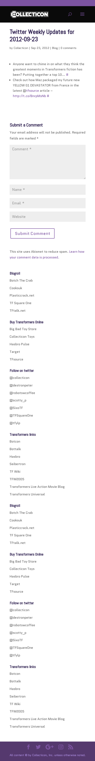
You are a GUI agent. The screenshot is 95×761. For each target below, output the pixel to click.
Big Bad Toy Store (23, 329)
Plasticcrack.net (22, 295)
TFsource (16, 359)
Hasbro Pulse (19, 344)
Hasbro (15, 456)
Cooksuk (16, 288)
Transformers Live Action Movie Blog (37, 486)
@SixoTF (16, 407)
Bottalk (15, 449)
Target (15, 351)
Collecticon (20, 48)
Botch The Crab (21, 280)
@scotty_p (18, 400)
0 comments (68, 48)
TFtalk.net (18, 310)
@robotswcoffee (22, 393)
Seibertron (18, 464)
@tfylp (15, 423)
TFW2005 (17, 479)
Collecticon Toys (22, 336)
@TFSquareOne (21, 415)
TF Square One (20, 303)
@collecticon (19, 377)
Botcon (15, 441)
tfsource (32, 90)
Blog (55, 48)
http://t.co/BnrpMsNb (29, 96)
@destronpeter (21, 385)
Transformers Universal (27, 494)
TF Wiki (15, 471)
